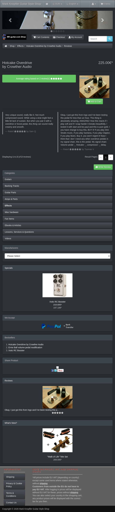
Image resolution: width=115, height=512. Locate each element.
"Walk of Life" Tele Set (57, 457)
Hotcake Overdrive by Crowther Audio (43, 46)
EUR (57, 4)
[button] (10, 20)
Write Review (103, 167)
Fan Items (9, 219)
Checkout (59, 37)
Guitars (8, 179)
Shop (12, 46)
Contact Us (11, 502)
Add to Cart (94, 101)
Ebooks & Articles (13, 225)
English (72, 4)
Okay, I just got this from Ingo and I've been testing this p (31, 410)
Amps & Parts (11, 199)
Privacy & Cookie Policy (14, 485)
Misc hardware (11, 212)
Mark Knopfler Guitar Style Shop (21, 3)
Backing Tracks (12, 186)
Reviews (68, 46)
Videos (8, 238)
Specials (9, 268)
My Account (75, 37)
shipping (43, 483)
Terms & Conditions (11, 494)
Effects (20, 46)
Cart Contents (41, 37)
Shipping (10, 477)
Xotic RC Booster (57, 302)
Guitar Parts (10, 192)
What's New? (11, 423)
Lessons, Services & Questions (19, 232)
